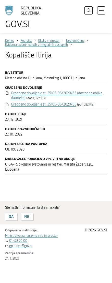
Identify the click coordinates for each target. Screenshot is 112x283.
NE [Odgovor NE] (26, 216)
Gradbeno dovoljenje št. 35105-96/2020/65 (43, 104)
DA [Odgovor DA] (11, 216)
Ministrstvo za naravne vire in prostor (31, 235)
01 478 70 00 (18, 241)
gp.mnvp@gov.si (20, 246)
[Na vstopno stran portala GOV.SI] (25, 17)
